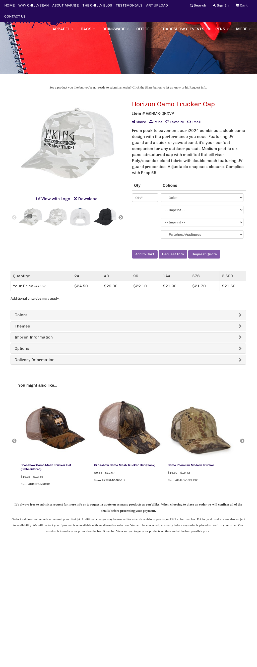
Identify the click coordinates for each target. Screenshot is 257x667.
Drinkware (115, 32)
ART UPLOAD (157, 5)
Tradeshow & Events (184, 32)
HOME (9, 5)
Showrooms (60, 583)
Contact (57, 569)
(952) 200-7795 (231, 582)
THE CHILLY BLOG (97, 5)
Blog (14, 583)
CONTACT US (15, 16)
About (15, 576)
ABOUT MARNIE (65, 5)
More (243, 32)
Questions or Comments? (35, 599)
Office (144, 32)
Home (15, 569)
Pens (222, 32)
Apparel (62, 32)
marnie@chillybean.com (223, 588)
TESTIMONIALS (129, 5)
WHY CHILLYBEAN (33, 5)
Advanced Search (65, 590)
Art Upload (59, 576)
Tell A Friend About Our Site (37, 605)
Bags (88, 32)
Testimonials (21, 590)
